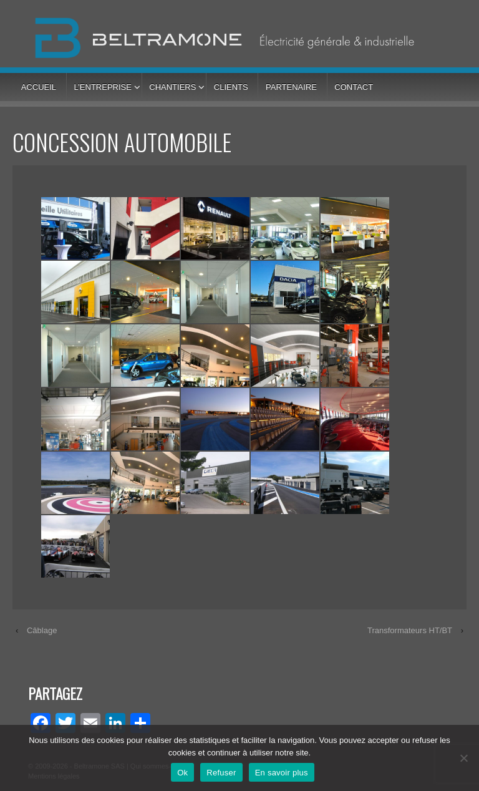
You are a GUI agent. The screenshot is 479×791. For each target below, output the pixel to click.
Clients (231, 87)
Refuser (221, 772)
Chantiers (172, 87)
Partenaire (291, 87)
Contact (353, 87)
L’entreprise (102, 87)
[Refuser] (463, 758)
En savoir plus (281, 772)
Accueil (38, 87)
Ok (182, 772)
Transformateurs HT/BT (409, 630)
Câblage (42, 630)
